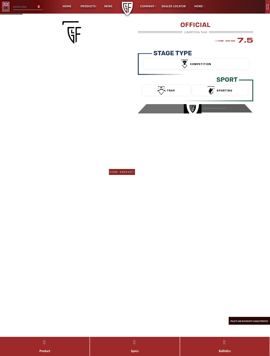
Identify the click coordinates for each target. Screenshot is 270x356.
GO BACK (14, 20)
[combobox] (28, 7)
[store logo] (127, 2)
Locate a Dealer (174, 108)
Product (45, 346)
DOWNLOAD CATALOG (214, 108)
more (198, 6)
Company (147, 6)
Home (67, 6)
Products (88, 6)
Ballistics (224, 346)
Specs (135, 346)
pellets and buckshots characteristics (246, 316)
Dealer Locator (174, 6)
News (108, 6)
